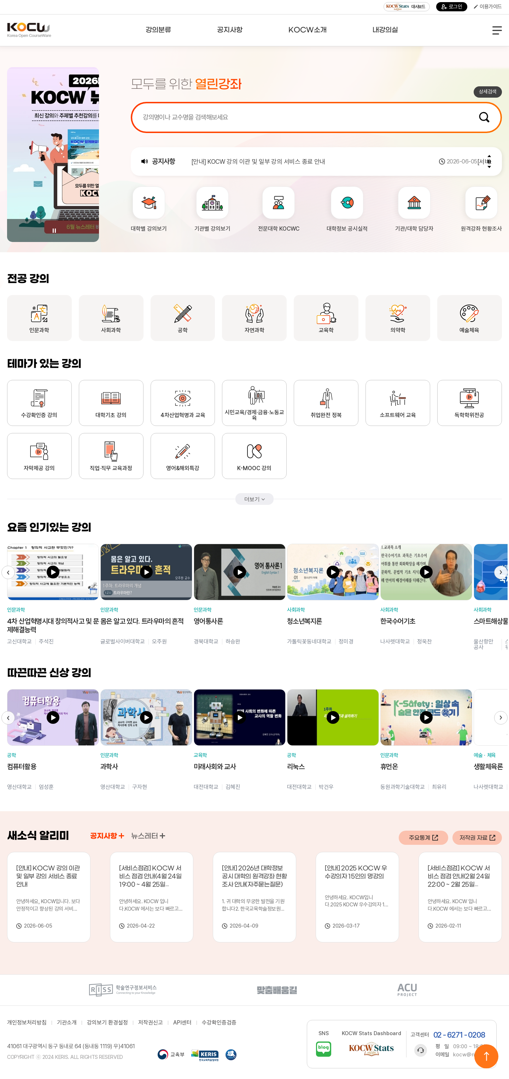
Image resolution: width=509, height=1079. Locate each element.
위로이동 (486, 1056)
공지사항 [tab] (107, 836)
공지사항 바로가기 (121, 835)
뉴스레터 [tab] (148, 836)
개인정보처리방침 (27, 1023)
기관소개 (67, 1023)
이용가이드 (488, 7)
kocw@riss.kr (470, 1054)
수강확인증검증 (219, 1023)
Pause (54, 231)
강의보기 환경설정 (107, 1023)
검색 (484, 117)
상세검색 (488, 91)
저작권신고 (150, 1023)
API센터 (182, 1023)
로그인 (451, 7)
